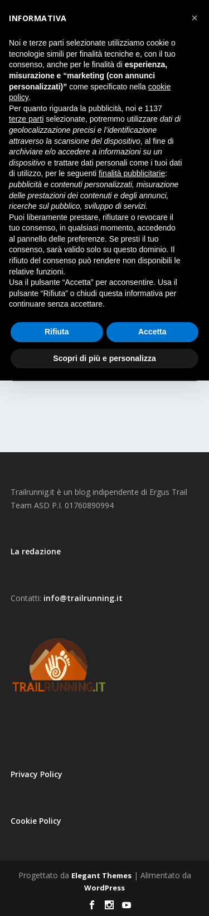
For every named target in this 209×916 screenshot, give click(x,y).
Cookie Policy (36, 820)
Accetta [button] (152, 331)
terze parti (26, 118)
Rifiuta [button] (57, 331)
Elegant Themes (101, 875)
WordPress (104, 888)
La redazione (36, 551)
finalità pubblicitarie (132, 173)
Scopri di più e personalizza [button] (104, 358)
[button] (194, 18)
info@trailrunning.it (83, 598)
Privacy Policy (36, 774)
